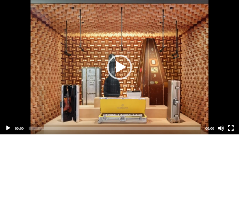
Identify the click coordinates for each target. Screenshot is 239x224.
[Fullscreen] (231, 128)
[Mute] (221, 128)
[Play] (8, 128)
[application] (119, 67)
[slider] (114, 128)
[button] (119, 67)
